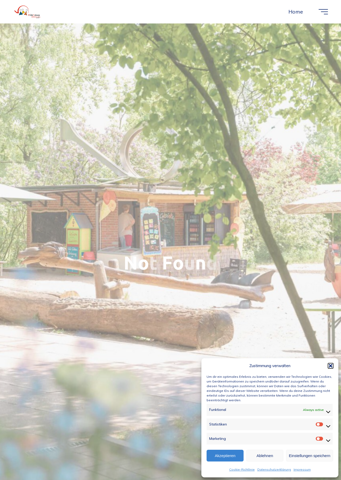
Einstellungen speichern (309, 455)
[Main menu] (323, 11)
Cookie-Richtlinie (242, 469)
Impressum (302, 469)
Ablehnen (265, 455)
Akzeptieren (225, 455)
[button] (330, 365)
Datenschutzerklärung (274, 469)
